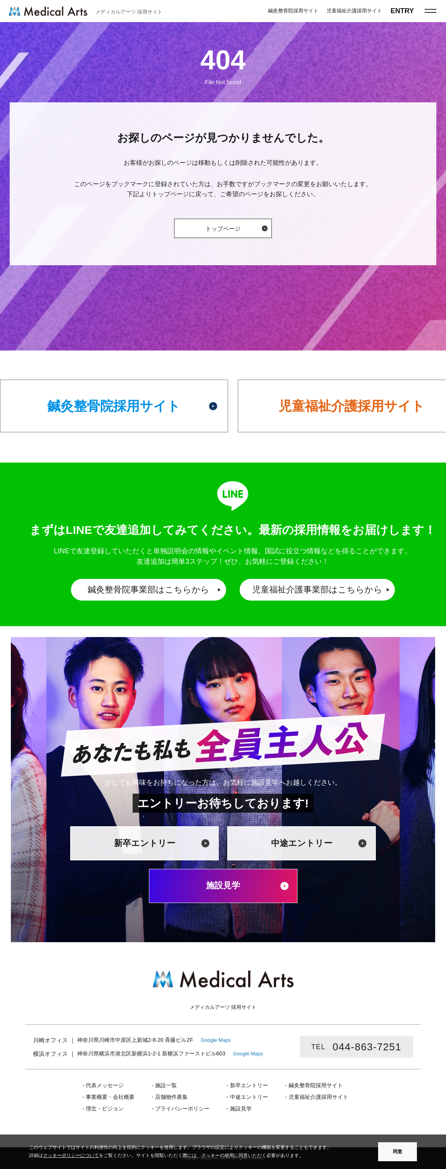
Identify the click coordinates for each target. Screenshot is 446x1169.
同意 (397, 1151)
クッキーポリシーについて (71, 1155)
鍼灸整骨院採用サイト (113, 406)
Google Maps (216, 1040)
